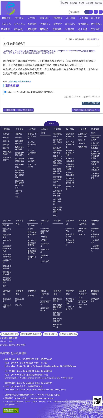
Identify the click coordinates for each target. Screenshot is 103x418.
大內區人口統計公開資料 (32, 144)
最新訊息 (31, 296)
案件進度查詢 (95, 131)
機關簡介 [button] (6, 18)
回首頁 (81, 3)
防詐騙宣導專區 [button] (97, 29)
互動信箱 (31, 225)
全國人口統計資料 (32, 165)
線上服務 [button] (70, 18)
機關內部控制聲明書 (7, 267)
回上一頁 (86, 103)
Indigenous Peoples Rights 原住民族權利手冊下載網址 (30, 92)
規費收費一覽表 (19, 192)
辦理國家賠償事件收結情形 (7, 248)
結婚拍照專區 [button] (19, 29)
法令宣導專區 (19, 24)
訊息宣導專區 (44, 303)
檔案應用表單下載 (57, 326)
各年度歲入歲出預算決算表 (7, 280)
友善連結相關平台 (82, 230)
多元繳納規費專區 (83, 222)
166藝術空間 (44, 256)
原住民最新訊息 (93, 39)
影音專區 (58, 24)
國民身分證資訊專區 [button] (45, 29)
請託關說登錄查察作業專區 (44, 231)
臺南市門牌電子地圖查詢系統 (57, 179)
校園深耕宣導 (44, 245)
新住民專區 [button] (70, 24)
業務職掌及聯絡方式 (7, 159)
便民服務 (19, 129)
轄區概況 (6, 145)
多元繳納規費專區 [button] (84, 24)
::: (61, 1)
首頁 (70, 39)
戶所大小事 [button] (45, 24)
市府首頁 (89, 3)
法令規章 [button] (83, 18)
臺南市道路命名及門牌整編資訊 (57, 171)
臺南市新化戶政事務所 (10, 8)
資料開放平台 (7, 261)
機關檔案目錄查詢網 (7, 273)
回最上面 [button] (95, 103)
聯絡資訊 (98, 3)
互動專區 (32, 221)
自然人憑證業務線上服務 (70, 144)
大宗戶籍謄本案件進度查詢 (95, 175)
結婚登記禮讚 (19, 300)
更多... (17, 197)
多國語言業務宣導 (70, 235)
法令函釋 (81, 143)
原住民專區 (79, 39)
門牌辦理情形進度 (95, 163)
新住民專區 (70, 222)
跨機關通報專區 (95, 230)
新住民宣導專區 (70, 230)
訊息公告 (18, 305)
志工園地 (43, 240)
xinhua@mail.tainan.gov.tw (41, 398)
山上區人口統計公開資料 (32, 152)
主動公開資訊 (7, 241)
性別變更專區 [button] (71, 29)
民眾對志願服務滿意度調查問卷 (32, 242)
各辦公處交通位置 (7, 153)
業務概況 (6, 148)
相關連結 (12, 85)
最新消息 (6, 225)
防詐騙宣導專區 (95, 292)
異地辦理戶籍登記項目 (19, 154)
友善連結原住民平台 (7, 306)
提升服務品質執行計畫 (7, 255)
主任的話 (6, 134)
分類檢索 (73, 3)
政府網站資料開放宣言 (9, 334)
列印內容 (98, 43)
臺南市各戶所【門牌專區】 (57, 142)
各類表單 (18, 134)
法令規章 (83, 129)
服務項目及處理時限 (19, 148)
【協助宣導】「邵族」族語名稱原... (19, 110)
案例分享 (81, 140)
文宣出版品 (44, 261)
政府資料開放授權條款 (68, 334)
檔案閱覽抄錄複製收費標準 (57, 307)
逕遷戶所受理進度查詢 (95, 169)
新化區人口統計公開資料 (32, 136)
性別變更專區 (70, 292)
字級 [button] (96, 12)
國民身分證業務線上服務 (70, 136)
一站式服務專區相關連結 (95, 248)
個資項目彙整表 (7, 236)
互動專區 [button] (32, 24)
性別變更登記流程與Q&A (70, 301)
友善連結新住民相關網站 (70, 242)
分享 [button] (101, 12)
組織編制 (6, 138)
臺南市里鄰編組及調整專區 (57, 209)
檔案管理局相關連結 (57, 320)
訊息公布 (7, 221)
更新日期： (4, 338)
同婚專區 (32, 291)
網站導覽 (64, 3)
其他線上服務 (70, 187)
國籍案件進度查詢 (95, 138)
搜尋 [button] (86, 12)
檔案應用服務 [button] (58, 29)
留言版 (30, 229)
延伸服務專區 (95, 222)
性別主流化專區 (7, 230)
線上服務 (70, 129)
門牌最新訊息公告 (57, 135)
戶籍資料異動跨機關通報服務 (70, 166)
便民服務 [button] (19, 18)
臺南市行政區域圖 (57, 186)
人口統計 (32, 129)
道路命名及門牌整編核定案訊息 (57, 150)
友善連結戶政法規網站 (82, 135)
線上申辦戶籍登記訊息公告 (82, 304)
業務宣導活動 (44, 251)
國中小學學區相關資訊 (19, 160)
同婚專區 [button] (32, 29)
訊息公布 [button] (6, 24)
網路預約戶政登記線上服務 (70, 152)
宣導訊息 (81, 234)
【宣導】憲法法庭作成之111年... (85, 110)
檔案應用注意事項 (57, 300)
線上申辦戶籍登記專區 (83, 294)
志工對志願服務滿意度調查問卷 (32, 251)
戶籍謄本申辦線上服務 (70, 174)
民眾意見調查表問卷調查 (32, 234)
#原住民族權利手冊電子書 (20, 81)
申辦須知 (18, 138)
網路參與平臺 (32, 258)
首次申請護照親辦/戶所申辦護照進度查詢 (95, 154)
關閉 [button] (51, 123)
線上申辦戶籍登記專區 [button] (84, 29)
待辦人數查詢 (45, 18)
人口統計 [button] (32, 18)
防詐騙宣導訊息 (95, 300)
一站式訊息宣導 (95, 241)
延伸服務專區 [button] (97, 24)
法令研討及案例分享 (70, 308)
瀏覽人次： (4, 341)
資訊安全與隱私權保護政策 (31, 334)
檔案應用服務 (57, 292)
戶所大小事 (45, 222)
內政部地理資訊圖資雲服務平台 (57, 193)
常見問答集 (82, 147)
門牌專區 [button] (58, 18)
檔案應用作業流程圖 (57, 314)
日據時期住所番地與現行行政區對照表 (19, 173)
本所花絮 (43, 237)
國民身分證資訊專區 (45, 294)
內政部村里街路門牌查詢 (57, 201)
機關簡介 (7, 129)
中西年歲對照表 (19, 165)
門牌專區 (57, 129)
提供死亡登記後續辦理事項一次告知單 (19, 184)
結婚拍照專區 (19, 292)
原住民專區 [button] (6, 29)
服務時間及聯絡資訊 (19, 142)
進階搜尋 (91, 12)
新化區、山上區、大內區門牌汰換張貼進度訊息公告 (57, 160)
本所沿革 (6, 141)
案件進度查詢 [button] (97, 18)
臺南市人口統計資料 (32, 160)
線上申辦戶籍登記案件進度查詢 (95, 145)
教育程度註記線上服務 (70, 160)
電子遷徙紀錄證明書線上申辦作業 (70, 180)
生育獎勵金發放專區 (95, 235)
